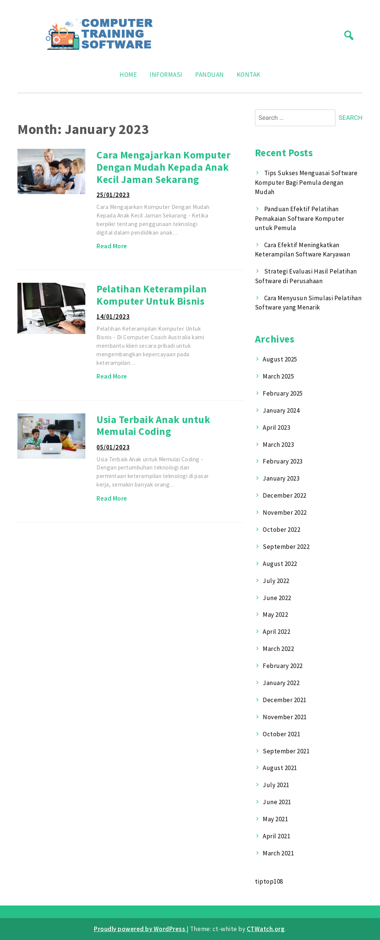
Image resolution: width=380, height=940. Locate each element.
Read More (111, 246)
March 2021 (278, 853)
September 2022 (286, 547)
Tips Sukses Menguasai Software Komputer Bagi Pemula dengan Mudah (306, 182)
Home (128, 75)
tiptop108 (269, 881)
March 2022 (278, 649)
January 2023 (281, 478)
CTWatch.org (266, 929)
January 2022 (281, 683)
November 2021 (285, 717)
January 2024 (281, 410)
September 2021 (286, 751)
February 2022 (283, 666)
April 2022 (276, 632)
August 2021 (280, 768)
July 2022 (276, 581)
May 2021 (275, 819)
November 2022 (285, 512)
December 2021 (285, 700)
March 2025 (278, 376)
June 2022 (277, 598)
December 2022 (285, 495)
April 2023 (276, 427)
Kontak (249, 75)
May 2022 (275, 614)
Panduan (209, 75)
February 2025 (283, 393)
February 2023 (283, 461)
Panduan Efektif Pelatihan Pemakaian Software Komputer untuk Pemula (299, 218)
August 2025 (280, 359)
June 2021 (277, 802)
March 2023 (278, 444)
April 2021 (276, 836)
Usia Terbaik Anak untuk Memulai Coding (153, 425)
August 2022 (280, 564)
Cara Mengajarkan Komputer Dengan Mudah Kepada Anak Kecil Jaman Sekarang (163, 166)
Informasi (166, 75)
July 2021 (276, 785)
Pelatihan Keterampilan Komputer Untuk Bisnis (151, 294)
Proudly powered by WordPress (140, 929)
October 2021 (281, 734)
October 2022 (281, 529)
